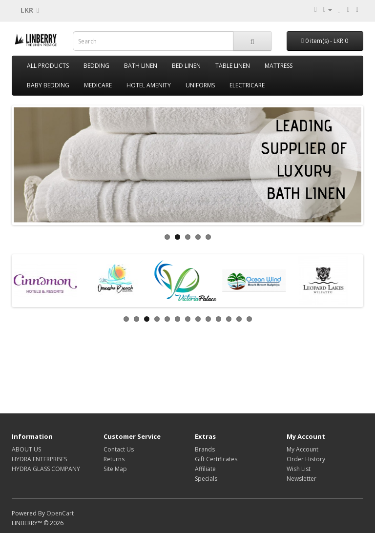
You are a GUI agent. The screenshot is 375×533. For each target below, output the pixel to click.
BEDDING (96, 66)
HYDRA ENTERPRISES (39, 459)
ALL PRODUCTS (48, 66)
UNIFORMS (200, 85)
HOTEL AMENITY (148, 85)
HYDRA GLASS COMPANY (46, 469)
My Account (302, 449)
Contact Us (119, 449)
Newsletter (301, 478)
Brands (205, 449)
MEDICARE (98, 85)
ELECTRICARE (247, 85)
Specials (206, 478)
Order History (306, 459)
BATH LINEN (140, 66)
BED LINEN (186, 66)
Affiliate (205, 469)
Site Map (115, 469)
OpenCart (60, 513)
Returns (114, 459)
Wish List (299, 469)
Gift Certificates (216, 459)
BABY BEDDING (48, 85)
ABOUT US (26, 449)
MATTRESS (278, 66)
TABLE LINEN (232, 66)
